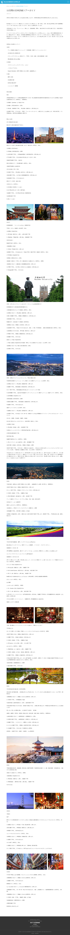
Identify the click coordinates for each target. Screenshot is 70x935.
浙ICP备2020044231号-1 (47, 931)
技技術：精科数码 (35, 933)
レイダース (12, 6)
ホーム (8, 6)
